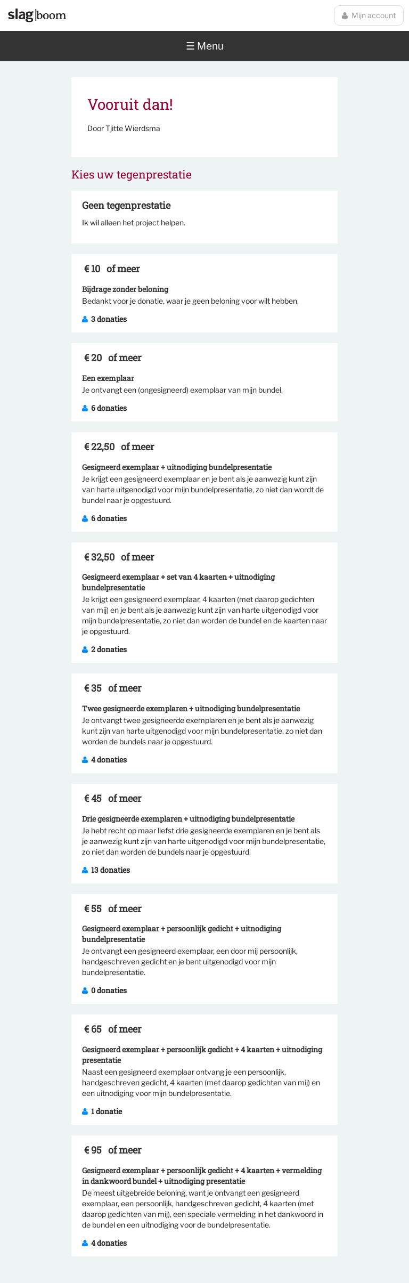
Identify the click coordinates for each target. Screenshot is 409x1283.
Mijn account (369, 15)
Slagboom (37, 15)
